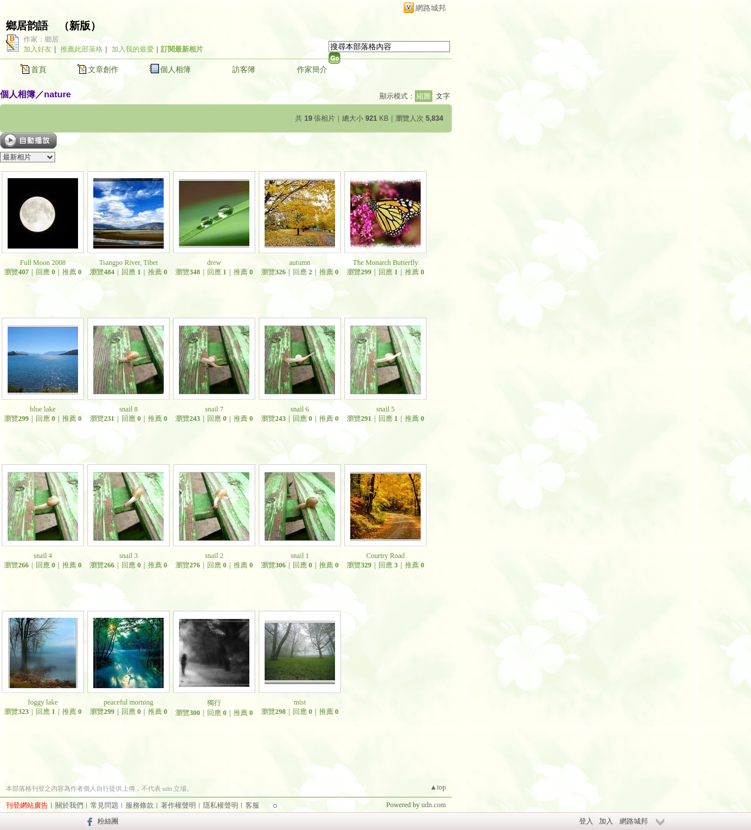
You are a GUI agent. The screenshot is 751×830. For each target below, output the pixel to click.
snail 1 (299, 556)
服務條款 (140, 805)
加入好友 (37, 49)
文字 (443, 96)
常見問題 (104, 805)
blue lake (43, 409)
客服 (252, 805)
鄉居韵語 (27, 26)
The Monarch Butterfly (385, 262)
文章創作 (103, 69)
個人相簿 (175, 69)
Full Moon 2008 (43, 262)
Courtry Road (385, 556)
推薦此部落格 (81, 49)
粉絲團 (108, 821)
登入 (586, 821)
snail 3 (128, 556)
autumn (299, 262)
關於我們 (69, 805)
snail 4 (42, 556)
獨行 (214, 703)
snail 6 (299, 409)
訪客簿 (243, 69)
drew (214, 262)
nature (57, 94)
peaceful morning (128, 702)
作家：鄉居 (41, 39)
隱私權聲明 (220, 805)
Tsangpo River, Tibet (128, 262)
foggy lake (43, 702)
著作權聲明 (178, 805)
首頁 (38, 69)
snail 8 (128, 409)
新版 (79, 26)
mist (300, 702)
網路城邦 (430, 8)
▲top (438, 787)
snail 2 (214, 556)
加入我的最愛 (132, 49)
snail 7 (214, 409)
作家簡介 (312, 69)
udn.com (433, 805)
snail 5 (385, 409)
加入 (606, 821)
